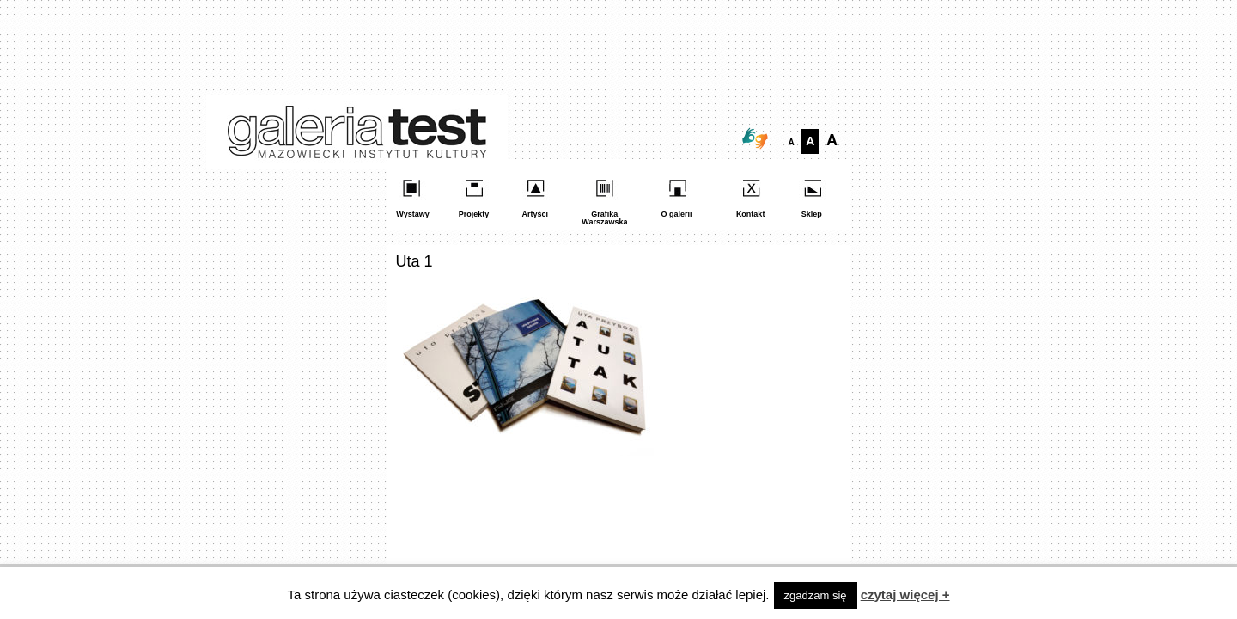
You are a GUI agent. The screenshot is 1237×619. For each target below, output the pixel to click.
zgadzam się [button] (815, 595)
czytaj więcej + (905, 594)
